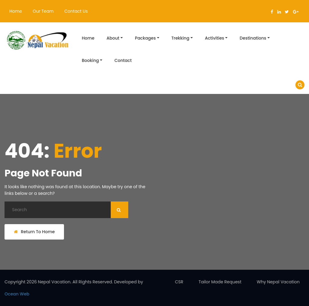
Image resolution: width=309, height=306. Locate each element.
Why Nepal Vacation (278, 282)
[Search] (66, 209)
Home (15, 11)
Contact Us (76, 11)
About (113, 38)
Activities (214, 38)
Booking (90, 60)
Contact (123, 60)
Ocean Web (17, 294)
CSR (179, 282)
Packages (145, 38)
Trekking (180, 38)
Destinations (253, 38)
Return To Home (34, 232)
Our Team (43, 11)
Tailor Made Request (220, 282)
